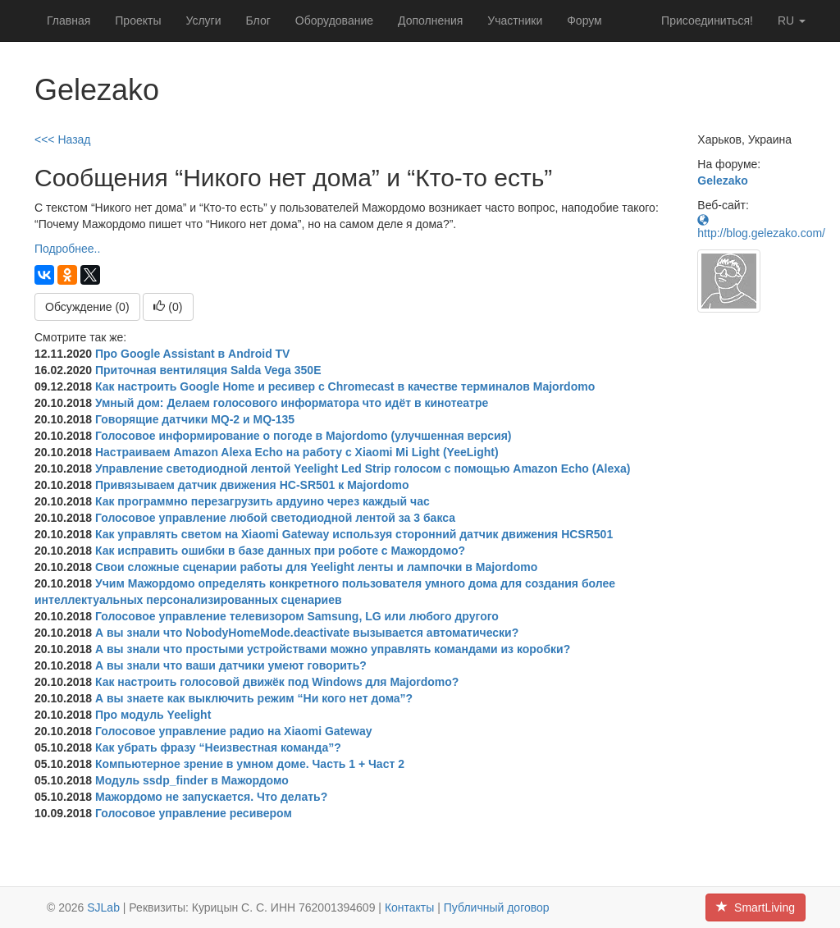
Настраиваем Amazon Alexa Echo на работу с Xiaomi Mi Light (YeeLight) (297, 452)
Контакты (409, 907)
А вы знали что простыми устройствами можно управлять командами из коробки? (332, 649)
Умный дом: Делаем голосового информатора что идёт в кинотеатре (291, 402)
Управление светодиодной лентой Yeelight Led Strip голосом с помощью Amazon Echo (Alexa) (362, 468)
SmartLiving (755, 907)
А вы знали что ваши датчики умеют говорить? (231, 665)
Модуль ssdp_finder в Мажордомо (192, 780)
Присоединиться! (707, 20)
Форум (584, 20)
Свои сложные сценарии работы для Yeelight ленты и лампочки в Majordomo (316, 567)
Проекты (138, 20)
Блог (258, 20)
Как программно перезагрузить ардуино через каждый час (262, 501)
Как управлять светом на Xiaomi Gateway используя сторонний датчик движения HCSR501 (354, 534)
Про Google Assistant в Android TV (192, 353)
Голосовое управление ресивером (193, 813)
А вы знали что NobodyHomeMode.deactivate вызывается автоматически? (306, 632)
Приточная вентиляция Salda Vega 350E (208, 370)
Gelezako (722, 180)
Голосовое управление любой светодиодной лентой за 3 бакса (275, 517)
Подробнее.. (67, 248)
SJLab (103, 907)
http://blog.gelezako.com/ (761, 227)
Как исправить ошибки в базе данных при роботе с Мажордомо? (280, 550)
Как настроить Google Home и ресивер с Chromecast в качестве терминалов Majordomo (345, 386)
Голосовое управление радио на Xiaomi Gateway (233, 731)
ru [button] (792, 20)
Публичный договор (497, 907)
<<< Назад (62, 139)
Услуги (203, 20)
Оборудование (334, 20)
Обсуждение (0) (87, 306)
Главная (68, 20)
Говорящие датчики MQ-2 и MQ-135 (194, 419)
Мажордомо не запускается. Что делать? (211, 796)
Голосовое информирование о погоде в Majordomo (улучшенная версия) (303, 435)
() (167, 306)
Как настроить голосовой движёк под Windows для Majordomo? (277, 681)
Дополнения (430, 20)
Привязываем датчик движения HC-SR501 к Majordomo (252, 484)
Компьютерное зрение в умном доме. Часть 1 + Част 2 (249, 763)
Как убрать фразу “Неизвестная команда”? (218, 747)
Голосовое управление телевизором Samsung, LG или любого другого (297, 616)
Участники (514, 20)
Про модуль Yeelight (153, 714)
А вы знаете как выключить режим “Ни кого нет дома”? (254, 698)
